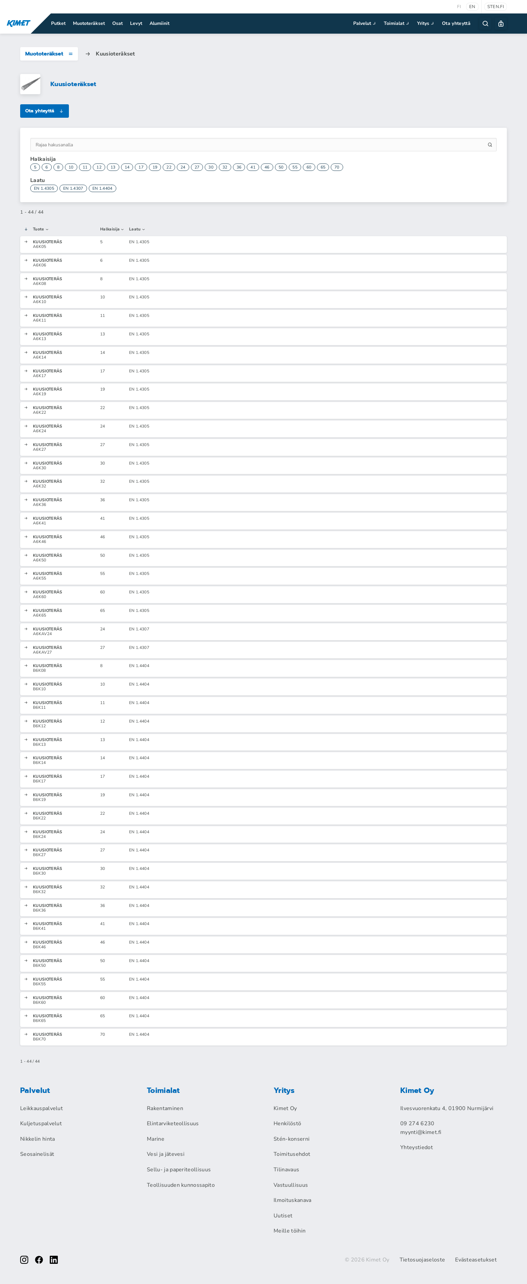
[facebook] (39, 1260)
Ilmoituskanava (292, 1200)
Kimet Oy (285, 1108)
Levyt (136, 23)
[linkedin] (54, 1260)
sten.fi (495, 7)
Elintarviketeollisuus (173, 1123)
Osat (117, 23)
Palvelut (365, 23)
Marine (155, 1139)
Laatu (137, 229)
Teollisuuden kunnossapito (181, 1185)
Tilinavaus (286, 1169)
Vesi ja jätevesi (166, 1154)
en (472, 7)
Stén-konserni (292, 1139)
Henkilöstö (287, 1123)
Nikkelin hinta (37, 1139)
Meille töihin (290, 1231)
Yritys (426, 23)
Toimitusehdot (292, 1154)
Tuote (41, 229)
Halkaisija (112, 229)
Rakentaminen (165, 1108)
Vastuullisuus (291, 1185)
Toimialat (397, 23)
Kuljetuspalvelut (41, 1123)
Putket (58, 23)
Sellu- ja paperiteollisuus (179, 1169)
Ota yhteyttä (456, 23)
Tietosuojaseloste (422, 1260)
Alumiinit (159, 23)
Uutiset (283, 1215)
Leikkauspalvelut (41, 1108)
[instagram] (24, 1260)
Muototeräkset (89, 23)
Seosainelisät (37, 1154)
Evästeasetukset (476, 1260)
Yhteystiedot (416, 1147)
